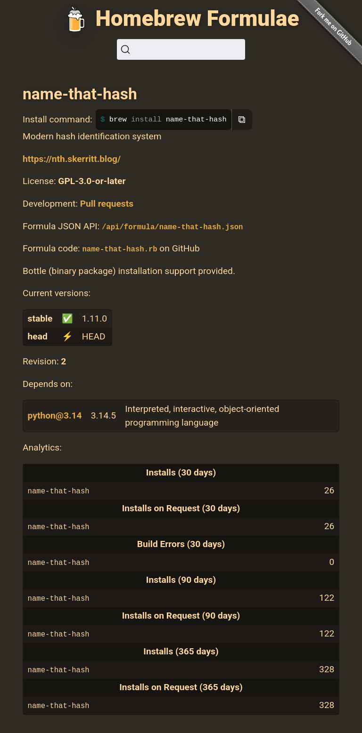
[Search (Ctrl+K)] (181, 49)
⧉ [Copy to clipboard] (242, 119)
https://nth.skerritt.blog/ (72, 158)
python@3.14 (55, 415)
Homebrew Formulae (197, 18)
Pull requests (106, 203)
